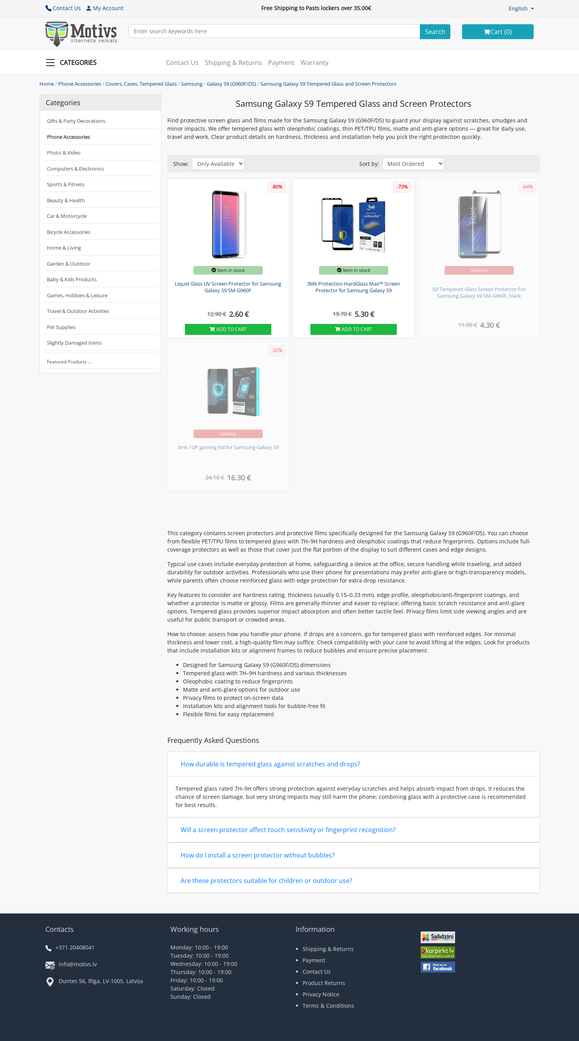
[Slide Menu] (73, 62)
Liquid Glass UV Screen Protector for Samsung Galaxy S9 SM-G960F (228, 287)
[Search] (435, 31)
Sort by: (369, 163)
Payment (281, 62)
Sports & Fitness (65, 184)
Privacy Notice (321, 994)
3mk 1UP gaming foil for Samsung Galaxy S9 (228, 447)
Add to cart (228, 329)
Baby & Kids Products (72, 279)
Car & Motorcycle (67, 215)
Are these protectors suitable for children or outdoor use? (266, 880)
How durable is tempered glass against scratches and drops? (270, 764)
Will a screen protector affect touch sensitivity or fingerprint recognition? (288, 829)
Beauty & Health (66, 200)
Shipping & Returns (233, 62)
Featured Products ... (69, 361)
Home (46, 83)
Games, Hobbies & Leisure (77, 295)
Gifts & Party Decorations (76, 120)
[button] (521, 8)
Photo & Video (64, 152)
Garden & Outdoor (68, 263)
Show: (181, 163)
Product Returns (324, 983)
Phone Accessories (79, 83)
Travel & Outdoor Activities (78, 311)
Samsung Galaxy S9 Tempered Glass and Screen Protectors (328, 83)
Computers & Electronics (75, 168)
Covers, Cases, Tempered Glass (141, 83)
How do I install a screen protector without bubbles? (258, 855)
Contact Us (63, 8)
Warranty (314, 62)
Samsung (192, 83)
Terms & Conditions (328, 1005)
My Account (105, 8)
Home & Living (64, 247)
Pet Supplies (61, 327)
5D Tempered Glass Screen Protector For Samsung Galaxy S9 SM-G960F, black (479, 292)
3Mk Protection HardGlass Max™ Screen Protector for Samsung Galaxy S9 (353, 287)
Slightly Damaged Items (74, 342)
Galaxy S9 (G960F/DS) (231, 83)
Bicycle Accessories (68, 232)
